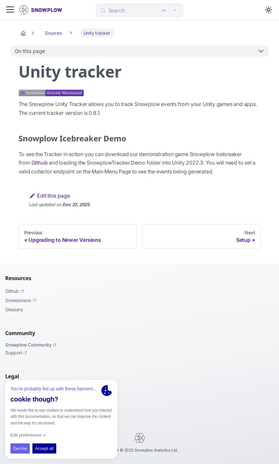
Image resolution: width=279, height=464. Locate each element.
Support (16, 352)
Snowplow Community (30, 345)
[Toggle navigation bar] (10, 10)
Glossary (14, 309)
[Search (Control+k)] (139, 10)
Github (39, 162)
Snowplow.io (20, 300)
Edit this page (49, 195)
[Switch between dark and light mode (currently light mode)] (268, 10)
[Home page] (24, 33)
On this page (30, 51)
